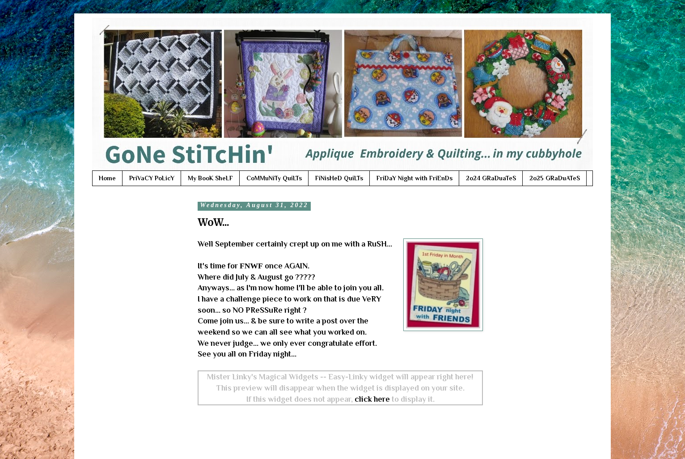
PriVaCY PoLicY (151, 178)
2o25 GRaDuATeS (554, 178)
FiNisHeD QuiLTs (339, 178)
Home (107, 178)
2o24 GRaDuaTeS (491, 178)
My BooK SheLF (210, 178)
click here (372, 399)
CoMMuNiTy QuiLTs (274, 178)
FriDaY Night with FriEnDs (414, 178)
